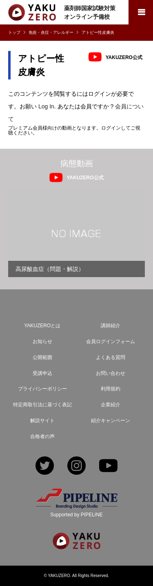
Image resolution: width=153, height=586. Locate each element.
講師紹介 (110, 325)
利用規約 (110, 389)
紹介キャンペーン (110, 420)
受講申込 (42, 373)
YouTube (108, 466)
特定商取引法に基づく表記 (42, 405)
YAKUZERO (59, 575)
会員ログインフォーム (110, 341)
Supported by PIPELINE (76, 515)
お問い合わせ (110, 373)
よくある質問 (110, 357)
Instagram (76, 466)
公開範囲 (42, 357)
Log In (46, 106)
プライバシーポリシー (42, 389)
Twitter (44, 466)
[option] (76, 233)
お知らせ (42, 341)
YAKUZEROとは (42, 325)
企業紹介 (110, 405)
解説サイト (42, 420)
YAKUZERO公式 (124, 57)
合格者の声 (42, 436)
